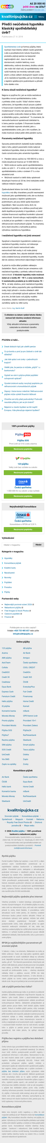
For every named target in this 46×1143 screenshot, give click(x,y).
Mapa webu (29, 825)
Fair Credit (27, 692)
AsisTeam (6, 662)
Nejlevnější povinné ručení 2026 (18, 604)
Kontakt (29, 819)
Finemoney (28, 696)
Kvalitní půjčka (18, 831)
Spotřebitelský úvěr (12, 47)
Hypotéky (8, 558)
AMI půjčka (7, 658)
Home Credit (28, 701)
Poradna (8, 587)
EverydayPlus (29, 687)
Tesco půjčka (28, 749)
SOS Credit (6, 749)
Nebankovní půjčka (13, 607)
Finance (8, 617)
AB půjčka (27, 648)
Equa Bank (6, 687)
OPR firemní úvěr (30, 716)
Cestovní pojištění (12, 614)
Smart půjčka (29, 745)
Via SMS (5, 759)
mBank (26, 711)
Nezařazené (9, 573)
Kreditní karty (10, 568)
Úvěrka (26, 754)
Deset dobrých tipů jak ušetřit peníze (20, 346)
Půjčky (7, 592)
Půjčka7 (5, 735)
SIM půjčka (7, 745)
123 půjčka (6, 648)
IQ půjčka (6, 706)
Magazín (19, 819)
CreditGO (6, 672)
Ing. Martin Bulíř (18, 308)
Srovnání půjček (12, 816)
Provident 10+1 (29, 720)
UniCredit (6, 754)
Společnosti (7, 819)
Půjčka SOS (7, 730)
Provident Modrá (9, 725)
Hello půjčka (7, 701)
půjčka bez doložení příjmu (13, 1071)
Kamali (26, 706)
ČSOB (25, 682)
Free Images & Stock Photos (17, 611)
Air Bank (26, 653)
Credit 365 (27, 677)
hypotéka (6, 192)
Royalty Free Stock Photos (18, 822)
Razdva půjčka (8, 740)
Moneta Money (8, 716)
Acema (5, 653)
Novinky (7, 577)
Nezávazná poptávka (23, 449)
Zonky (25, 764)
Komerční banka (9, 711)
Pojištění (8, 582)
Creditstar (6, 682)
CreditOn (27, 672)
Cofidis (5, 667)
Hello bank (6, 786)
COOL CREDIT (29, 667)
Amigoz (26, 658)
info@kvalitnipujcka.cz (23, 634)
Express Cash (7, 692)
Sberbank (27, 740)
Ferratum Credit (8, 696)
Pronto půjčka (8, 720)
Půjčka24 (27, 730)
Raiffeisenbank (29, 735)
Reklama (40, 819)
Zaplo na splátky (9, 764)
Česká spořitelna (30, 662)
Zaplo (25, 759)
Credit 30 (6, 677)
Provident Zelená (30, 725)
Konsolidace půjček (12, 563)
